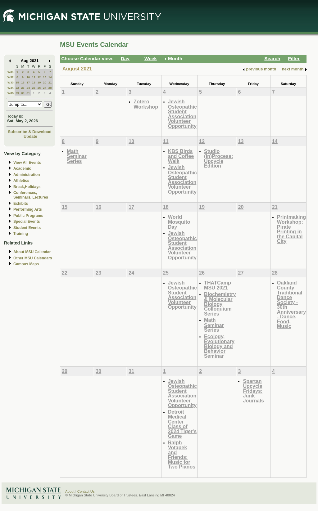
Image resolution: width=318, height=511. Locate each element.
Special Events (26, 221)
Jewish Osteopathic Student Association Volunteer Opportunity (182, 114)
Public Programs (28, 215)
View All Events (27, 162)
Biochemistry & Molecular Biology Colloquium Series (220, 303)
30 (23, 93)
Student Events (27, 228)
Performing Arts (27, 209)
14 (50, 77)
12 (39, 77)
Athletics (21, 180)
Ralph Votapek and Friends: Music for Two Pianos (182, 455)
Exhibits (20, 203)
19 (39, 82)
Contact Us (86, 491)
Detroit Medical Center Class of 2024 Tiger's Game (182, 424)
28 (50, 87)
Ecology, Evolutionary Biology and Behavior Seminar (219, 346)
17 (28, 82)
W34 (10, 87)
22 (17, 87)
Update (30, 136)
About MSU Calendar (32, 252)
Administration (26, 175)
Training (20, 233)
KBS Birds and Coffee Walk (181, 156)
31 (28, 93)
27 (44, 87)
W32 (10, 77)
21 (50, 82)
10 (28, 77)
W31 (10, 72)
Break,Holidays (27, 187)
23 (23, 87)
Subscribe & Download (30, 131)
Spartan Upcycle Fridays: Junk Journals (253, 390)
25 (33, 87)
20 (44, 82)
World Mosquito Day (179, 222)
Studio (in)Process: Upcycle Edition (218, 158)
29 (17, 93)
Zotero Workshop (146, 104)
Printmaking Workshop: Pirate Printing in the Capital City (291, 229)
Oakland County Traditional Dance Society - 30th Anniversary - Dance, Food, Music (291, 304)
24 (28, 87)
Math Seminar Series (77, 156)
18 (33, 82)
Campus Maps (26, 264)
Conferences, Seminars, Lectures (30, 195)
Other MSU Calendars (32, 258)
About (70, 491)
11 (33, 77)
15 (17, 82)
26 (39, 87)
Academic (22, 168)
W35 (10, 93)
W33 (10, 82)
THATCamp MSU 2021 (217, 285)
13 (44, 77)
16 (23, 82)
